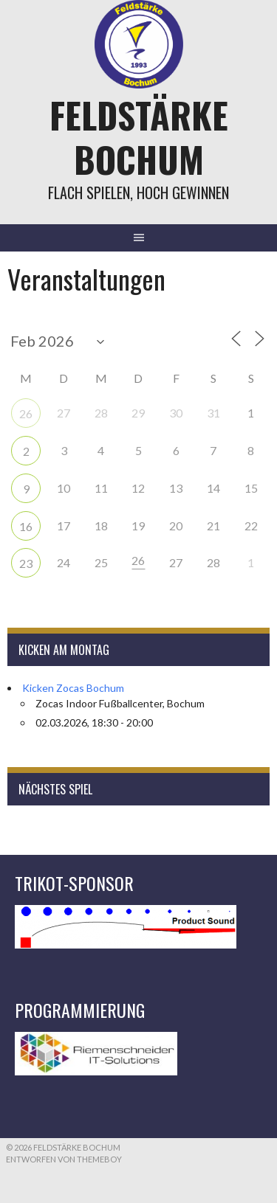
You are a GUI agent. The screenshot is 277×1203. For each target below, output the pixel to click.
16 (26, 526)
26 (26, 413)
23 (26, 563)
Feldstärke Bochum (138, 137)
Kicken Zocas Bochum (73, 688)
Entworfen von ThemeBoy (64, 1159)
